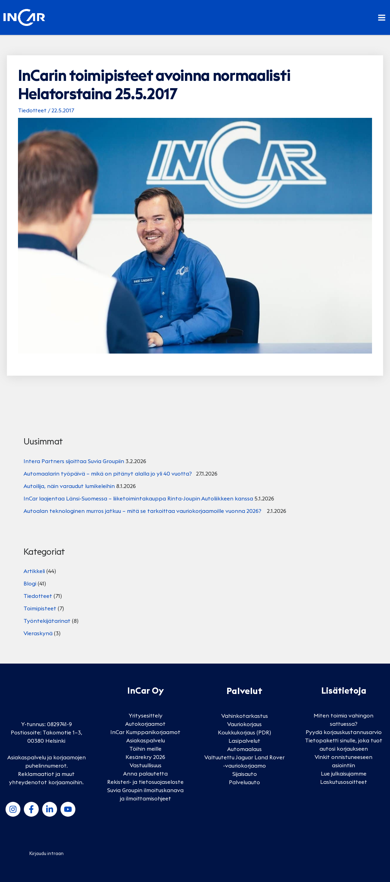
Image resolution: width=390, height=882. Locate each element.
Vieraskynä (38, 633)
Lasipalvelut (244, 740)
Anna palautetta (145, 773)
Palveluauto (244, 782)
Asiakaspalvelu (145, 740)
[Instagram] (13, 809)
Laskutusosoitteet (343, 781)
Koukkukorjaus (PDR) (244, 732)
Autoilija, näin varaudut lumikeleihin (69, 485)
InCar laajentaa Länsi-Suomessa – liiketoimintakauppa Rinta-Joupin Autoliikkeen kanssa (138, 498)
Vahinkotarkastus (244, 715)
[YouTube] (68, 809)
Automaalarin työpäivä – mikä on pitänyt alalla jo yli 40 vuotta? (109, 473)
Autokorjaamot (145, 723)
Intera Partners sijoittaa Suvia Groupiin (74, 461)
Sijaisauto (244, 773)
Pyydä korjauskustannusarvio (344, 732)
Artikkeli (34, 570)
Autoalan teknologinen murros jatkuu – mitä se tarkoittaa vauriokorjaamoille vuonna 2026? (145, 510)
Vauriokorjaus (244, 724)
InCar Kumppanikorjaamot (145, 732)
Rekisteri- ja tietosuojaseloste (145, 781)
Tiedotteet (32, 110)
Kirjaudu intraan (46, 853)
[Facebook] (31, 809)
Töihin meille (145, 748)
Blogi (30, 583)
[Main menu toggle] (381, 17)
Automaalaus (244, 748)
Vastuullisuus (145, 765)
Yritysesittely (145, 715)
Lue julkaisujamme (343, 773)
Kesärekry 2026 (145, 756)
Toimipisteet (40, 608)
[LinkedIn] (49, 809)
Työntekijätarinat (47, 620)
